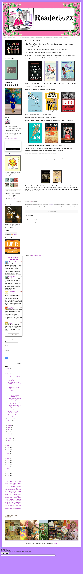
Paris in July (15, 496)
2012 (8, 466)
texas (10, 510)
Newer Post (27, 253)
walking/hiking (8, 500)
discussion (15, 508)
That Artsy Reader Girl (51, 204)
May (9, 431)
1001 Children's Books (15, 494)
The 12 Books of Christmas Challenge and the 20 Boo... (14, 415)
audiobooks (10, 508)
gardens (19, 508)
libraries (11, 491)
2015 (8, 460)
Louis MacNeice (11, 277)
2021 (8, 447)
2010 (8, 471)
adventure (12, 505)
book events (12, 483)
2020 (8, 449)
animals (6, 502)
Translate (13, 234)
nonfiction (13, 485)
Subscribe (13, 149)
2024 (8, 373)
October (10, 421)
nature (6, 491)
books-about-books (13, 502)
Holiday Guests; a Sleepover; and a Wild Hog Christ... (14, 399)
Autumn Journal (11, 276)
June (9, 429)
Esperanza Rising (12, 261)
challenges (19, 499)
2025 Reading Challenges (13, 409)
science (6, 507)
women (6, 508)
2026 (8, 368)
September (10, 423)
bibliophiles (7, 510)
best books (8, 489)
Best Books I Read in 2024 (14, 376)
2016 (8, 458)
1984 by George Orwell (13, 393)
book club (11, 507)
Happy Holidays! (11, 390)
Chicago (11, 503)
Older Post (75, 253)
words (6, 494)
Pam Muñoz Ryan (11, 262)
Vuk (9, 322)
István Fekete (10, 323)
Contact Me (66, 37)
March (9, 436)
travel (19, 485)
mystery (12, 510)
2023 (8, 443)
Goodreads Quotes (18, 201)
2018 (8, 453)
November (10, 418)
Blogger (55, 543)
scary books (18, 505)
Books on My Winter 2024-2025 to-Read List (14, 396)
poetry (19, 496)
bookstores (12, 499)
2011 (8, 469)
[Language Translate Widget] (11, 233)
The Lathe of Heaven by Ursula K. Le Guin (13, 412)
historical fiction (17, 507)
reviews (7, 485)
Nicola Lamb (10, 294)
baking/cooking (17, 488)
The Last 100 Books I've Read (13, 37)
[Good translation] (3, 553)
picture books (8, 488)
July (9, 427)
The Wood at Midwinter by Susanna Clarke (14, 402)
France (19, 483)
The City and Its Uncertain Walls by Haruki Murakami (14, 383)
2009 (8, 473)
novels (17, 493)
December (10, 375)
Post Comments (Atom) (36, 255)
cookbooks (8, 493)
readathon (12, 486)
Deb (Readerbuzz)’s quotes (12, 190)
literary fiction (17, 503)
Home (5, 37)
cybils (6, 486)
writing (11, 497)
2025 (8, 371)
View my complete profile (10, 138)
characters (7, 497)
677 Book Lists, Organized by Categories (27, 37)
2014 (8, 462)
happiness (18, 489)
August (9, 425)
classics (13, 489)
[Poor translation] (7, 553)
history (15, 497)
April (9, 433)
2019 (8, 451)
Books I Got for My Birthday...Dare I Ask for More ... (14, 387)
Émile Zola (12, 198)
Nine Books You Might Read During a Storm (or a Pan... (14, 406)
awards (6, 503)
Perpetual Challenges (48, 37)
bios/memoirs (8, 496)
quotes (19, 502)
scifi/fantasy (18, 500)
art (20, 493)
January (10, 440)
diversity (13, 493)
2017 (8, 456)
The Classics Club (39, 37)
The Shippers (11, 307)
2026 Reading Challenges (58, 37)
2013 (8, 464)
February (10, 438)
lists (6, 481)
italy (14, 500)
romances (7, 505)
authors (19, 486)
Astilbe (31, 201)
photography (13, 481)
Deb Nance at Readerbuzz (12, 125)
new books (18, 491)
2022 (8, 445)
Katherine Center (11, 308)
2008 (8, 475)
